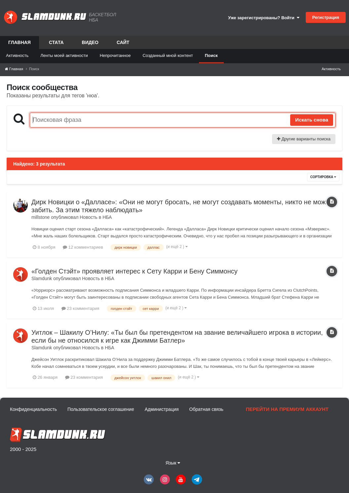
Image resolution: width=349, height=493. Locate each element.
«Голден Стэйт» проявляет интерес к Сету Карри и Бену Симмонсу (134, 271)
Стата (56, 42)
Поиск (211, 55)
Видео (90, 42)
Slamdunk (41, 278)
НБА (107, 217)
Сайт (123, 42)
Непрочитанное (115, 55)
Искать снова (311, 120)
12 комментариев (83, 247)
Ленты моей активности (64, 55)
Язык (173, 463)
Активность (17, 55)
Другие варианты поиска (303, 138)
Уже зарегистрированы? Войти (263, 17)
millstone (40, 217)
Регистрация (325, 17)
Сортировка (323, 177)
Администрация (162, 409)
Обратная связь (206, 409)
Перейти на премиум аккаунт (287, 409)
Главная (19, 44)
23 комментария (80, 308)
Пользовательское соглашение (100, 409)
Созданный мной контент (167, 55)
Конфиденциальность (33, 409)
